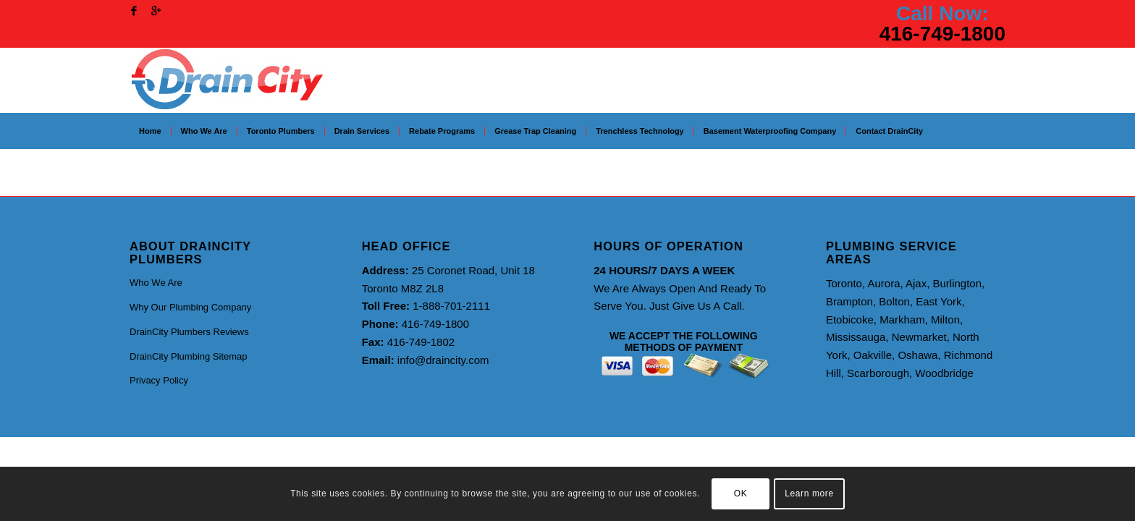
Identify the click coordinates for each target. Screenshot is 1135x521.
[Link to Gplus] (155, 11)
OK (741, 493)
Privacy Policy (159, 380)
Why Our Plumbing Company (190, 307)
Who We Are (156, 282)
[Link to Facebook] (133, 11)
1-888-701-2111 (451, 306)
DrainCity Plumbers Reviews (189, 331)
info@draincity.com (443, 360)
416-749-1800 (942, 33)
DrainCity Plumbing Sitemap (189, 356)
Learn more (809, 493)
